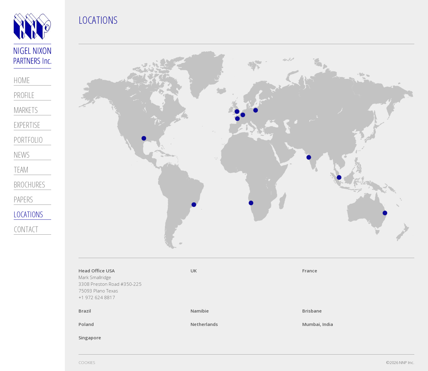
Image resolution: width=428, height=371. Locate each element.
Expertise (27, 125)
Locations (28, 215)
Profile (24, 95)
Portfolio (28, 140)
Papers (23, 200)
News (22, 155)
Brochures (29, 185)
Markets (26, 110)
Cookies (87, 362)
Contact (26, 230)
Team (21, 170)
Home (22, 81)
